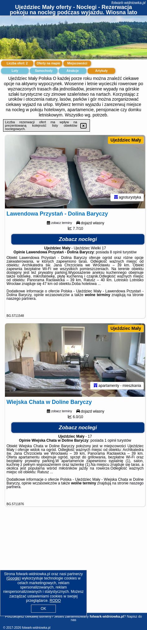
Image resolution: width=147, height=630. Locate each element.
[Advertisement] (73, 567)
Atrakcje (72, 70)
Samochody (44, 70)
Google (13, 578)
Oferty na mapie (48, 63)
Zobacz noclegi (78, 239)
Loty (14, 70)
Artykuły (101, 70)
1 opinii (110, 440)
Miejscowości (77, 63)
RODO (55, 600)
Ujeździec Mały (125, 140)
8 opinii (116, 252)
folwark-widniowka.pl (128, 3)
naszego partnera (21, 298)
